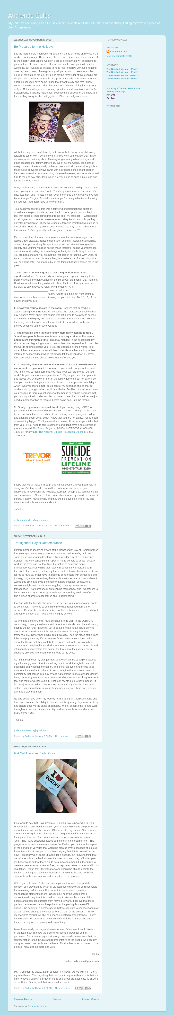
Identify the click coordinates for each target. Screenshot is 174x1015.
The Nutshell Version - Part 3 (122, 75)
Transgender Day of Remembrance (38, 543)
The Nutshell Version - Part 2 (122, 72)
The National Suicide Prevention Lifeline (61, 431)
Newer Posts (23, 999)
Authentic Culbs (29, 15)
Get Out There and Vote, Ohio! (35, 753)
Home (57, 999)
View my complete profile (119, 56)
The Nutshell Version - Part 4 (122, 78)
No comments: (63, 525)
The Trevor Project (43, 428)
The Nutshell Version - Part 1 (122, 69)
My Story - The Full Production (123, 88)
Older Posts (90, 999)
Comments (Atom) (37, 1006)
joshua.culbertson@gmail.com (31, 520)
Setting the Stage (116, 91)
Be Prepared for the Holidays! (34, 46)
